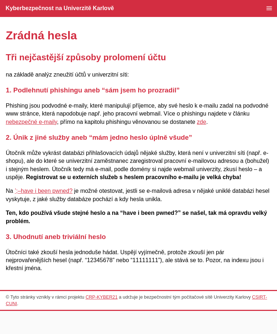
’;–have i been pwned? (43, 191)
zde (201, 122)
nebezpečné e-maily (31, 122)
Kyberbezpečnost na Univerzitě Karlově (59, 8)
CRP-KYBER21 (101, 297)
